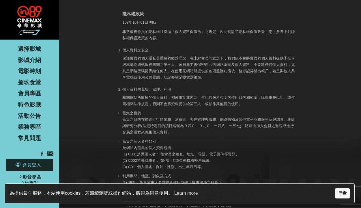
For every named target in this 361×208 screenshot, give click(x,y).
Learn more (186, 193)
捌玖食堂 (29, 82)
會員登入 (32, 164)
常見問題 (29, 138)
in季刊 (31, 183)
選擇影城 (29, 49)
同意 (342, 193)
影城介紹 (29, 60)
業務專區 (29, 127)
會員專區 (29, 93)
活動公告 (29, 116)
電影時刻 (29, 71)
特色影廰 (29, 104)
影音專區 (32, 176)
